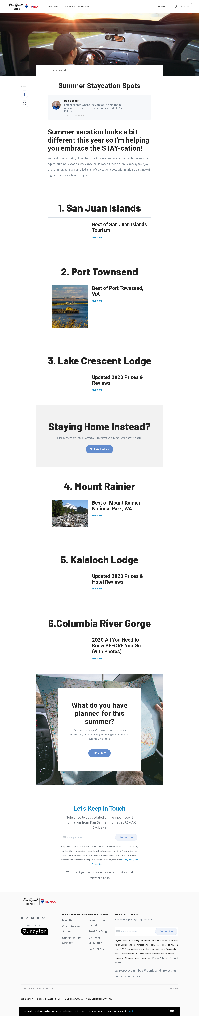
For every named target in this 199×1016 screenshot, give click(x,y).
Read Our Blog (97, 931)
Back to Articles (60, 70)
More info (131, 1011)
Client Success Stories (76, 6)
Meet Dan (53, 6)
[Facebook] (22, 917)
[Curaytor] (34, 933)
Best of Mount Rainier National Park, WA (116, 506)
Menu (161, 6)
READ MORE (97, 237)
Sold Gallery (96, 949)
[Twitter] (27, 917)
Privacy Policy (172, 988)
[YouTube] (38, 917)
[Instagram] (43, 917)
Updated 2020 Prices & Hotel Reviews (117, 579)
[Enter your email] (90, 837)
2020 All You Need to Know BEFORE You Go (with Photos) (116, 645)
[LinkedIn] (32, 917)
